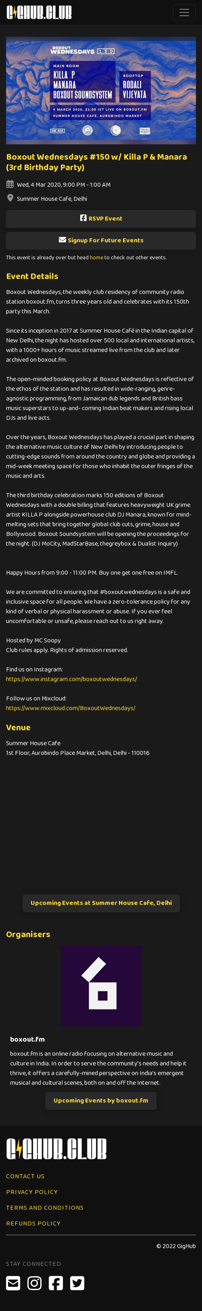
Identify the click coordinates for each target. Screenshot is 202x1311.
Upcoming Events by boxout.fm (101, 1101)
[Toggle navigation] (184, 12)
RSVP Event (101, 219)
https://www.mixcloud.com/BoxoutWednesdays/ (70, 708)
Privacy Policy (32, 1192)
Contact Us (25, 1176)
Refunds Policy (33, 1224)
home (96, 258)
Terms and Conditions (45, 1208)
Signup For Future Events (101, 240)
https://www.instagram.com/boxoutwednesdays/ (71, 679)
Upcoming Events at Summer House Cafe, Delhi (101, 903)
